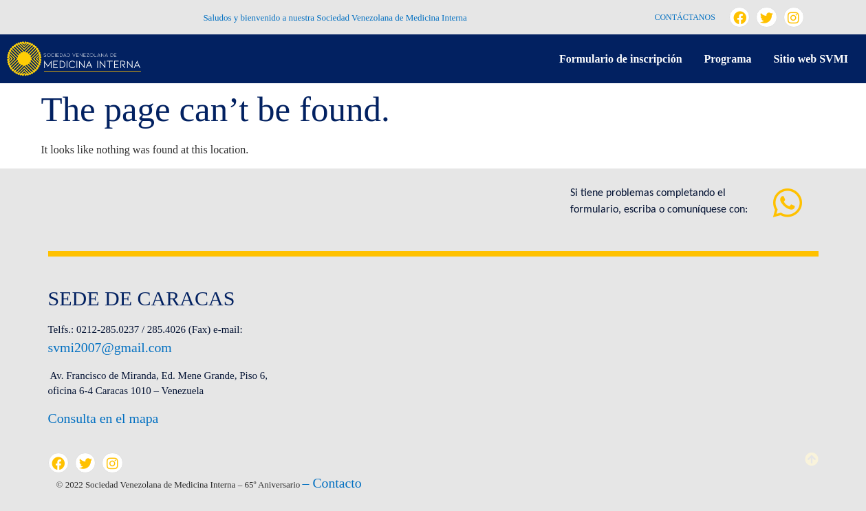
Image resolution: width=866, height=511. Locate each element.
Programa (728, 59)
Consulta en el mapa (103, 418)
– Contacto (332, 482)
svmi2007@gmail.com (110, 347)
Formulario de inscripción (620, 59)
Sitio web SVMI (811, 59)
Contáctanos (684, 17)
